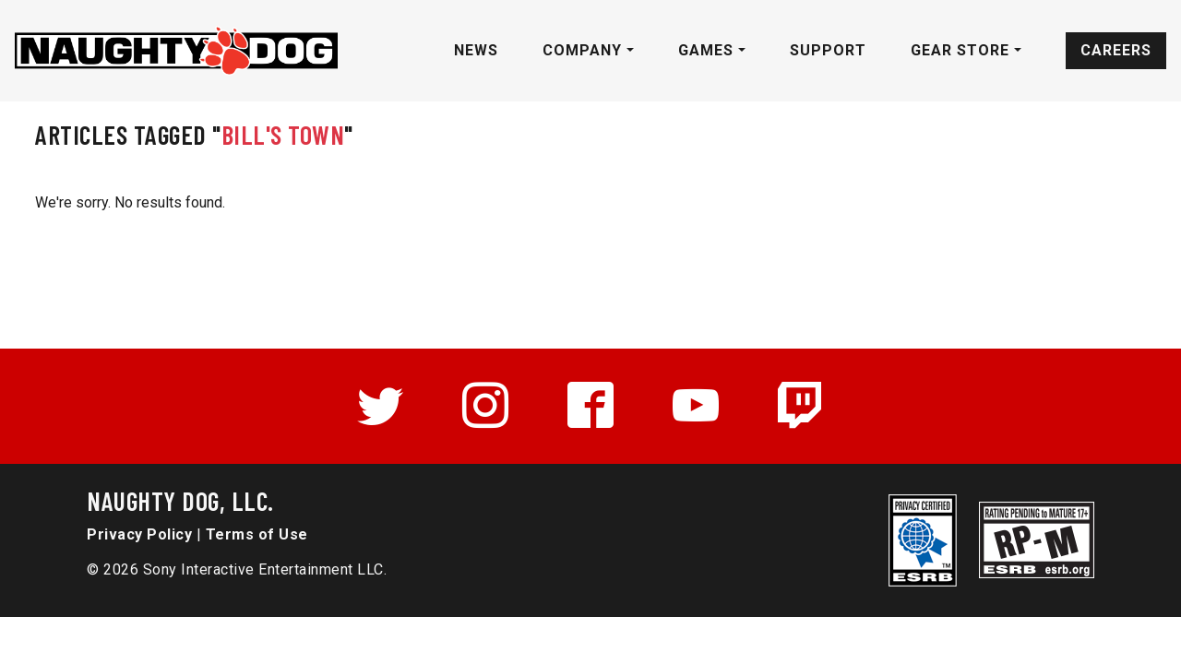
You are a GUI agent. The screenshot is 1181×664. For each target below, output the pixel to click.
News (476, 50)
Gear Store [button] (962, 50)
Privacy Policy (139, 534)
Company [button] (584, 50)
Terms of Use (257, 534)
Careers (1115, 50)
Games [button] (708, 50)
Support (828, 50)
